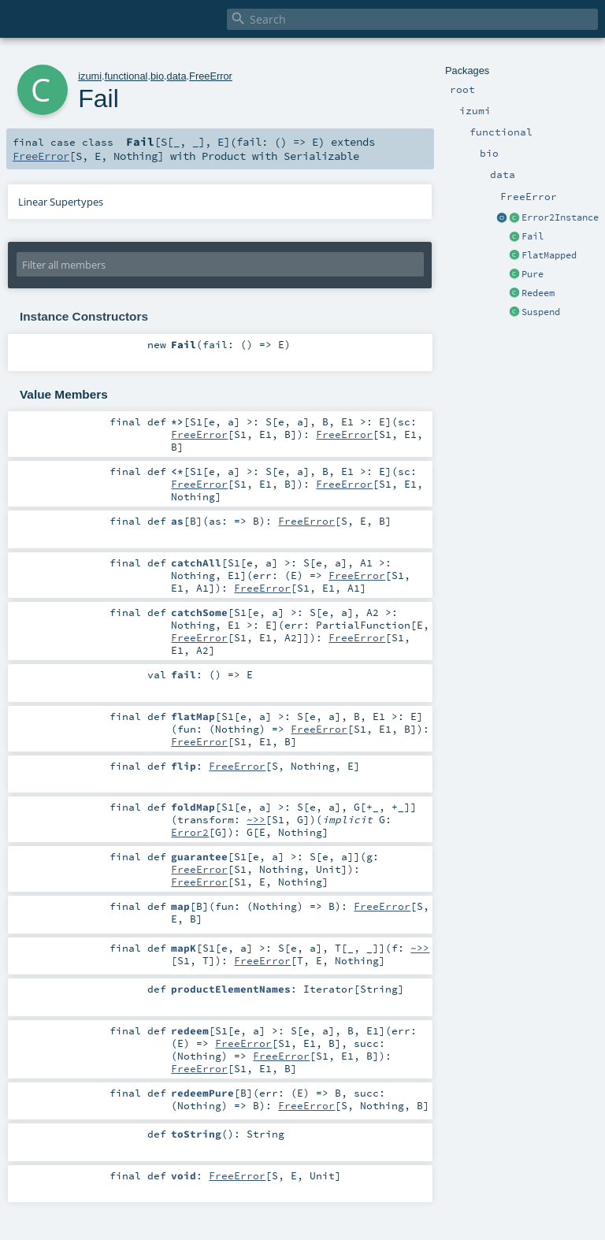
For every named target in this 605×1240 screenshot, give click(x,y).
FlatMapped (549, 255)
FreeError (210, 76)
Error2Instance (560, 217)
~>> (256, 819)
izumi (90, 76)
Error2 (190, 832)
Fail (532, 236)
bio (157, 76)
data (177, 76)
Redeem (538, 293)
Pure (532, 274)
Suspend (540, 311)
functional (126, 76)
